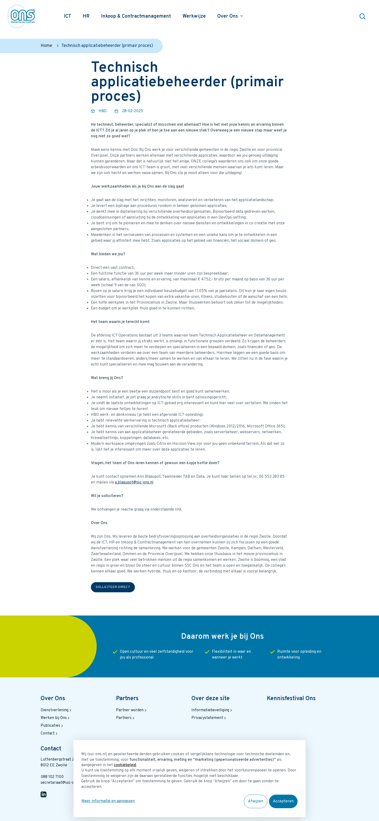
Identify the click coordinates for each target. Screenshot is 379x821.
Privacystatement (209, 718)
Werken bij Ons (56, 718)
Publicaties (52, 725)
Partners (127, 698)
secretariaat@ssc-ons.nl (61, 782)
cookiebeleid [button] (125, 765)
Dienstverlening (56, 710)
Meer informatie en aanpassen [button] (107, 801)
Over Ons (53, 698)
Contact (49, 733)
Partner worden (131, 710)
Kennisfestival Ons (291, 698)
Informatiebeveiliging (212, 710)
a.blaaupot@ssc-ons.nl (134, 482)
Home (46, 46)
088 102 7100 (52, 777)
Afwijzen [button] (255, 801)
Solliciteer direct (113, 587)
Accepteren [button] (283, 801)
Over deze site (210, 698)
